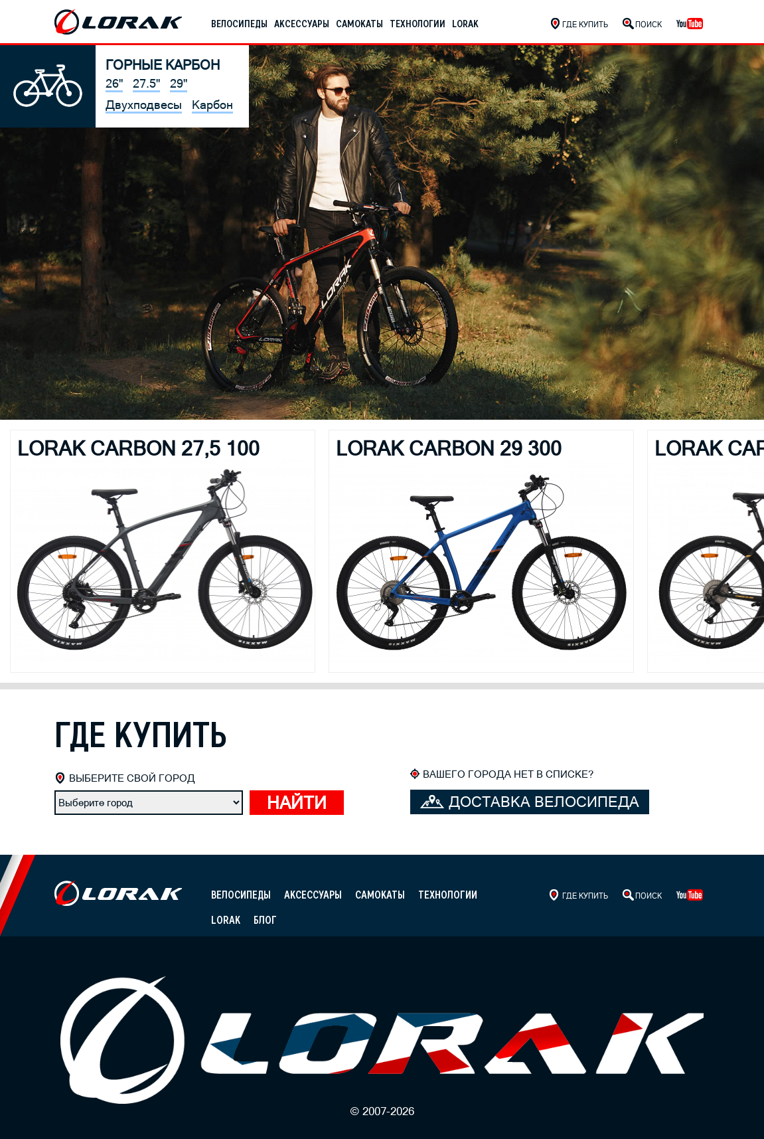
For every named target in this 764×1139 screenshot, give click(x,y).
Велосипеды (239, 24)
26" (114, 83)
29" (178, 83)
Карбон (212, 105)
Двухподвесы (144, 105)
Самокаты (359, 24)
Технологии (417, 24)
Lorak (465, 24)
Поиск (648, 25)
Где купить (585, 25)
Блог (265, 920)
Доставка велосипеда (529, 802)
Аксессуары (301, 24)
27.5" (146, 83)
